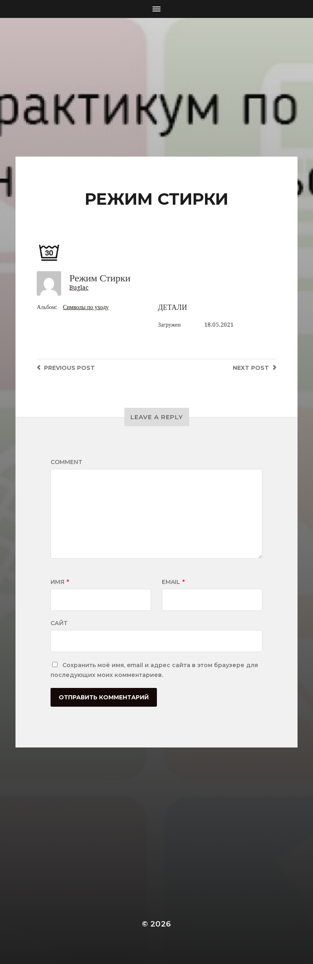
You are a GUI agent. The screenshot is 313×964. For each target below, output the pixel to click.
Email (173, 582)
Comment (66, 462)
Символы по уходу (85, 307)
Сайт (59, 623)
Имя (60, 582)
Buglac (78, 287)
